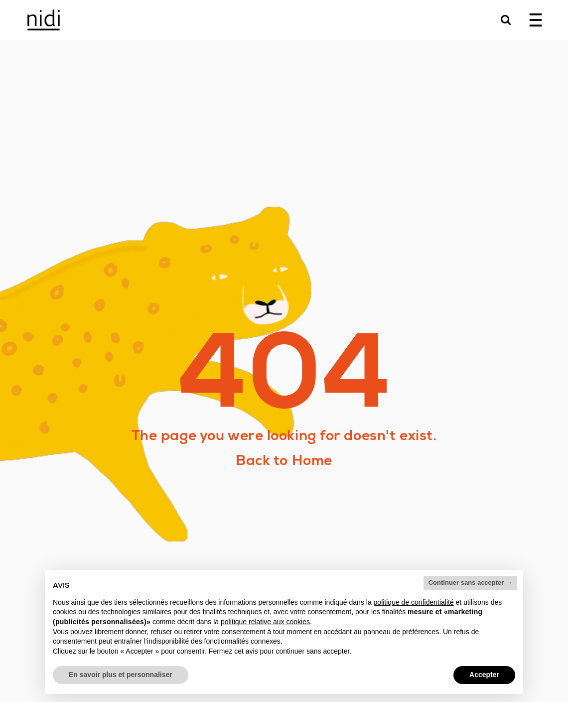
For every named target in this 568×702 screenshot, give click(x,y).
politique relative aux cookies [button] (265, 622)
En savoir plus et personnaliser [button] (120, 675)
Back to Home (284, 460)
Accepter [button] (484, 675)
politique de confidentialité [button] (414, 602)
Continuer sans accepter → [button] (470, 582)
